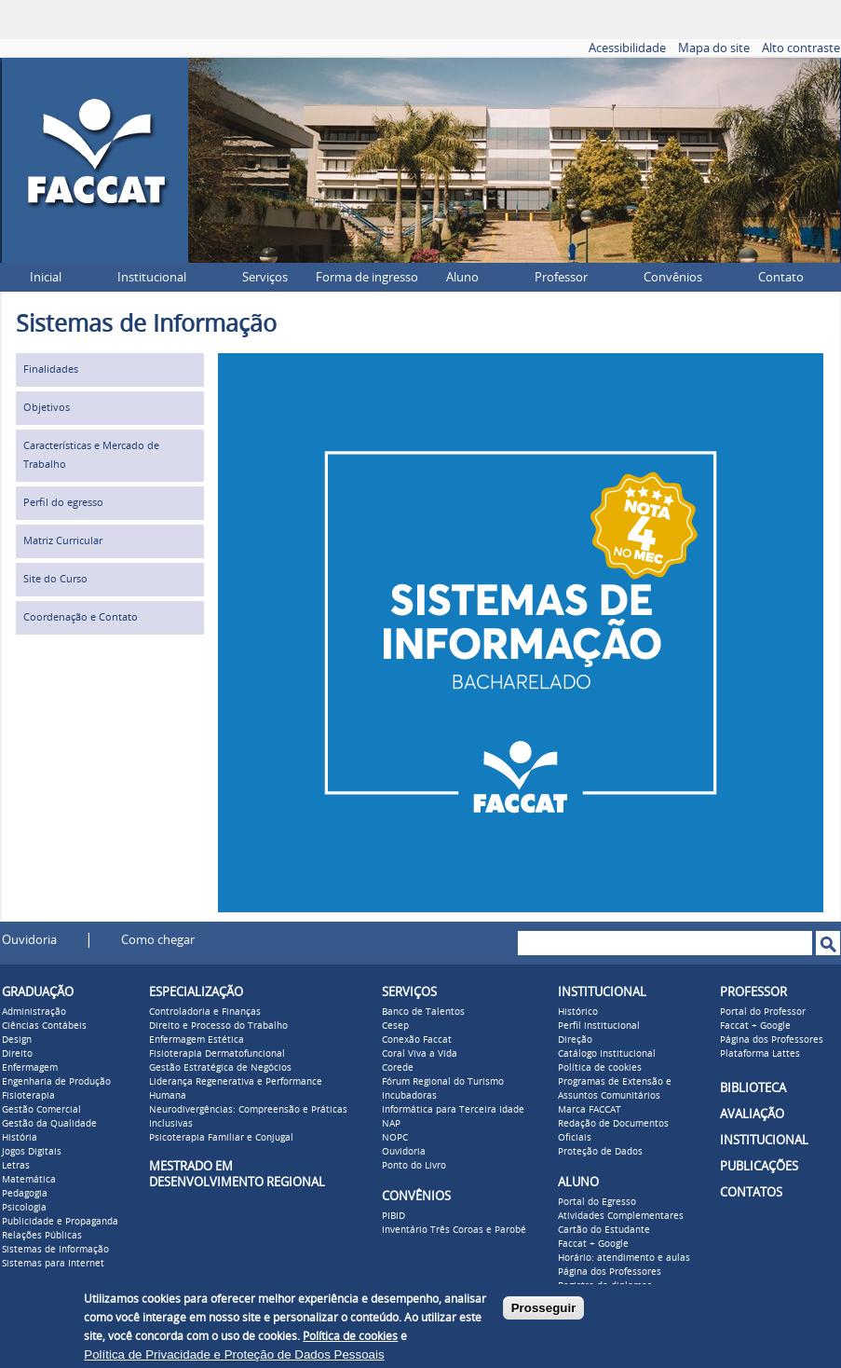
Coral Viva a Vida (419, 1054)
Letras (16, 1165)
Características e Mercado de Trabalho (91, 455)
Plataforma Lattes (760, 1054)
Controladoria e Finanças (205, 1012)
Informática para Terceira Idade (453, 1109)
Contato (781, 277)
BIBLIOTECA (753, 1088)
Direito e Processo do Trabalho (218, 1026)
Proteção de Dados (600, 1151)
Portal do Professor (763, 1012)
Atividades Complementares (621, 1216)
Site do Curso (55, 579)
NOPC (395, 1137)
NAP (391, 1123)
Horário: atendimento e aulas (624, 1258)
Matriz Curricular (62, 541)
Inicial (45, 277)
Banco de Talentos (423, 1012)
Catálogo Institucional (607, 1054)
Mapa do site (714, 48)
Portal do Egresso (597, 1202)
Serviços (265, 277)
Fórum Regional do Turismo (443, 1082)
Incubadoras (409, 1095)
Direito (17, 1054)
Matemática (29, 1179)
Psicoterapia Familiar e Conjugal (221, 1137)
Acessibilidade (627, 48)
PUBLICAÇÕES (759, 1166)
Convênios (673, 277)
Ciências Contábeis (44, 1026)
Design (17, 1040)
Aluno (462, 277)
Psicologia (24, 1207)
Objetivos (46, 408)
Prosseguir (543, 1308)
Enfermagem (30, 1068)
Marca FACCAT (589, 1109)
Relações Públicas (42, 1235)
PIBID (393, 1216)
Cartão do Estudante (604, 1230)
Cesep (395, 1026)
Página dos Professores (609, 1272)
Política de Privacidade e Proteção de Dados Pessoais (234, 1354)
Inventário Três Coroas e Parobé (454, 1230)
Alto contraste (801, 48)
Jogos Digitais (31, 1151)
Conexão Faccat (417, 1040)
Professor (561, 277)
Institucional (151, 277)
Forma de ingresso (367, 277)
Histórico (578, 1012)
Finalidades (50, 369)
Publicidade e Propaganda (60, 1221)
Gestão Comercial (41, 1109)
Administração (34, 1012)
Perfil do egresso (63, 503)
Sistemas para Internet (53, 1263)
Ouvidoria (29, 940)
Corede (398, 1068)
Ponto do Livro (414, 1165)
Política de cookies (600, 1068)
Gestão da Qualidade (49, 1123)
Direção (575, 1040)
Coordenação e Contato (80, 617)
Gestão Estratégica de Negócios (220, 1068)
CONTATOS (751, 1192)
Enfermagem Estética (196, 1040)
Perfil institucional (599, 1026)
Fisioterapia (28, 1095)
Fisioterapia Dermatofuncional (217, 1054)
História (19, 1137)
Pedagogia (24, 1193)
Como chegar (158, 940)
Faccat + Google (593, 1244)
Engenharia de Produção (56, 1082)
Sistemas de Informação (55, 1249)
